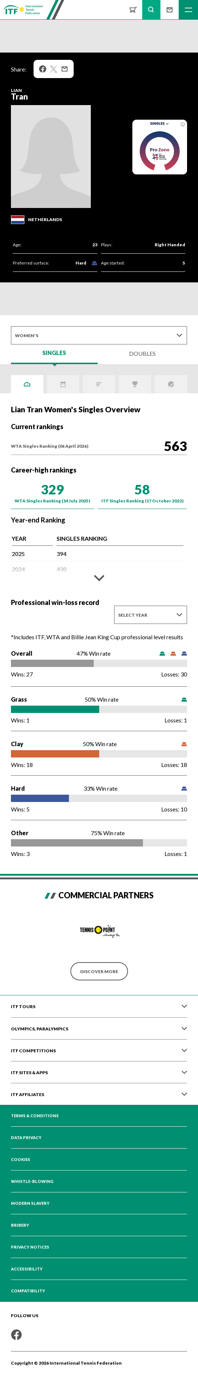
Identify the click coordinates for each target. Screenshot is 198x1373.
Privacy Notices (30, 1247)
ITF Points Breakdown (99, 384)
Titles (135, 384)
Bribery (20, 1225)
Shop (133, 9)
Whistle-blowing (32, 1181)
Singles (160, 123)
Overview (27, 384)
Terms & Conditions (35, 1116)
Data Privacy (26, 1137)
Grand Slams (171, 384)
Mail (64, 69)
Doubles (142, 353)
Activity (63, 384)
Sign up (169, 9)
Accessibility (27, 1269)
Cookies (20, 1159)
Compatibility (28, 1291)
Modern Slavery (30, 1203)
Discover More (99, 971)
